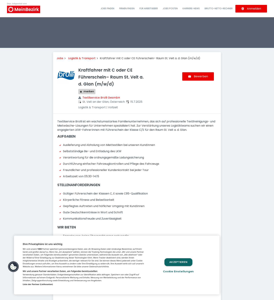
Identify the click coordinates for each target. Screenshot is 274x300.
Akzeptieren (178, 262)
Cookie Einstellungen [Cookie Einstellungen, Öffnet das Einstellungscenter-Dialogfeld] (178, 271)
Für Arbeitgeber (148, 8)
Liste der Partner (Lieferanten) (38, 284)
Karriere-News (191, 8)
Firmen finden (127, 8)
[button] (13, 266)
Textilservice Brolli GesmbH (101, 98)
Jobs (60, 58)
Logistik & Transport (82, 58)
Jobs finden (107, 8)
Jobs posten (170, 8)
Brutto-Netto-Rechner (219, 8)
